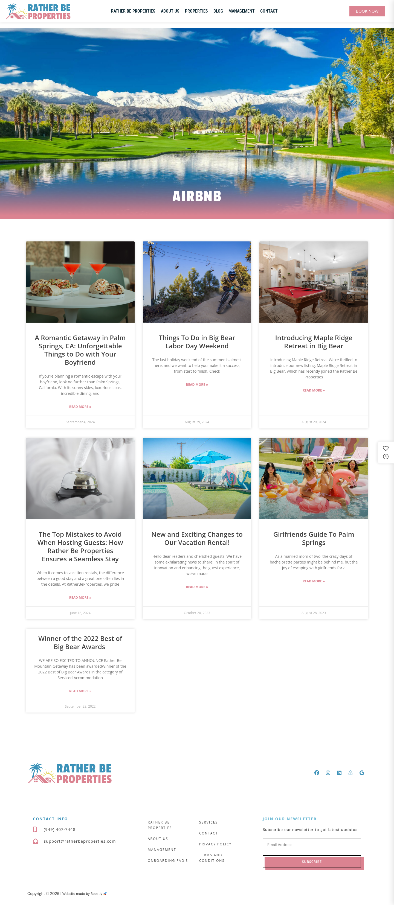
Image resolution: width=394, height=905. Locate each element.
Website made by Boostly (87, 893)
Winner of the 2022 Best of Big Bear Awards (80, 642)
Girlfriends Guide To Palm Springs (313, 538)
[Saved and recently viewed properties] (386, 452)
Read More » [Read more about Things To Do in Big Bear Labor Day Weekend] (197, 384)
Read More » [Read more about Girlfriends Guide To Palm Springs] (314, 581)
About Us (170, 11)
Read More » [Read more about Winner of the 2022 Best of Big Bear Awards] (80, 691)
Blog (218, 11)
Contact (269, 11)
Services (208, 822)
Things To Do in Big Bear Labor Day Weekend (197, 341)
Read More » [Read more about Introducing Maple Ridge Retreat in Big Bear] (314, 390)
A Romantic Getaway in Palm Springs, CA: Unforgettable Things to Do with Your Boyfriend (80, 350)
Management (241, 11)
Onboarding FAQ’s (168, 860)
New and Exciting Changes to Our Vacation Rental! (197, 538)
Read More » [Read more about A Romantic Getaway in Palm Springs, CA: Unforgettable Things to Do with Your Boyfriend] (80, 406)
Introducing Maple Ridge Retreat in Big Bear (313, 341)
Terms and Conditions (212, 858)
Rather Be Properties (133, 11)
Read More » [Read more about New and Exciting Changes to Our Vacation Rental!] (197, 587)
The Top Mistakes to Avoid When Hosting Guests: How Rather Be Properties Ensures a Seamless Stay (80, 546)
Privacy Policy (215, 844)
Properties (196, 11)
